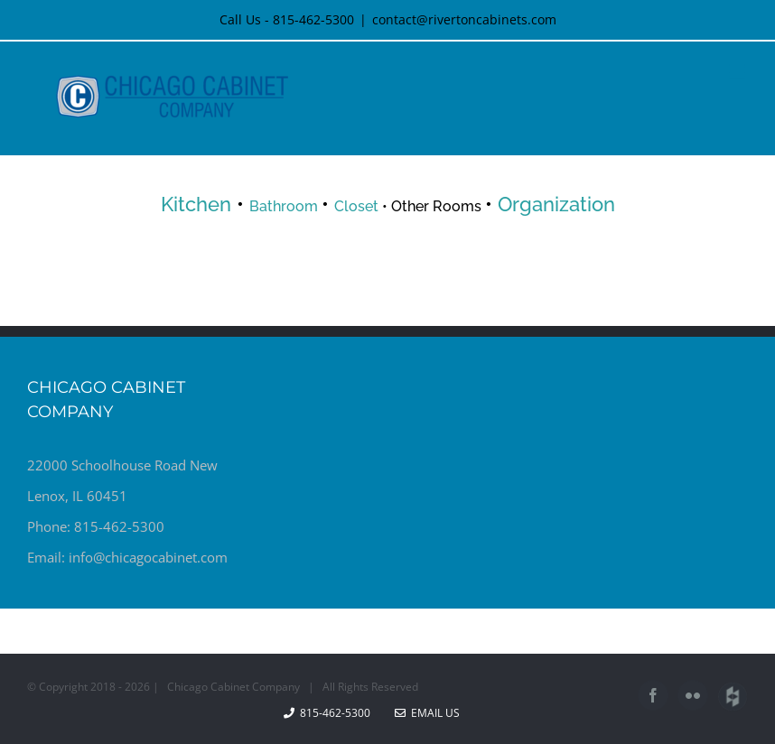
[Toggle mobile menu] (738, 71)
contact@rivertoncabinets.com (464, 19)
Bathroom (285, 206)
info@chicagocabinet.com (148, 557)
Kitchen (196, 204)
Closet (356, 206)
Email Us (427, 713)
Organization (556, 204)
